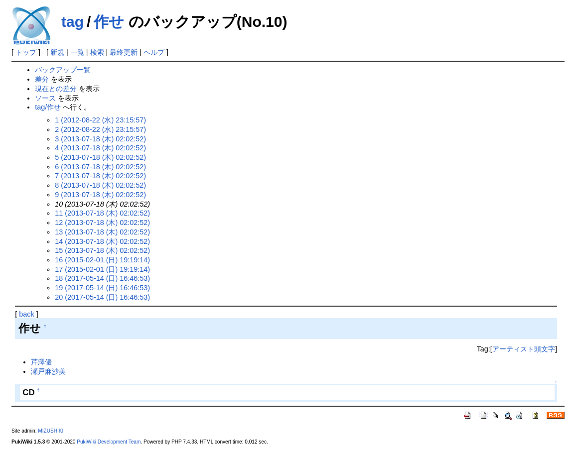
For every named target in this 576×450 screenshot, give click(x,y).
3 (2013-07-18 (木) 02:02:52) (100, 139)
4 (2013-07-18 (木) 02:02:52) (100, 148)
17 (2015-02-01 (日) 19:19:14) (102, 269)
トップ (25, 52)
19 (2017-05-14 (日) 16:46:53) (102, 288)
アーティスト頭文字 (523, 349)
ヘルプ (154, 52)
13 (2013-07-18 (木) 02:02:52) (102, 232)
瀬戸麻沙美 (48, 371)
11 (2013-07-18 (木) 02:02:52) (102, 213)
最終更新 (124, 52)
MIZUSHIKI (50, 431)
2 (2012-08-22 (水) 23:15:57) (100, 129)
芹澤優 (41, 362)
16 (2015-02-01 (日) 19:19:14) (102, 260)
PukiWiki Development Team (109, 442)
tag (72, 21)
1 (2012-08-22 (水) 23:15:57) (100, 120)
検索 (97, 52)
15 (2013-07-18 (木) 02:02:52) (102, 250)
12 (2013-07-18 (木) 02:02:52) (102, 222)
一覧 (77, 52)
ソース (45, 98)
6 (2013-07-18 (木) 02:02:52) (100, 167)
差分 (42, 79)
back (26, 314)
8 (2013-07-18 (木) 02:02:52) (100, 185)
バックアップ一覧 (63, 70)
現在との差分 (56, 89)
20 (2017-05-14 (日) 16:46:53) (102, 297)
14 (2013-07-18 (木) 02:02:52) (102, 241)
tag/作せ (48, 107)
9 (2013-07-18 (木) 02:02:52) (100, 195)
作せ (109, 21)
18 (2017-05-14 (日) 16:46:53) (102, 278)
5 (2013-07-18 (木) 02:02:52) (100, 157)
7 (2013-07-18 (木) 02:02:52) (100, 176)
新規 (57, 52)
